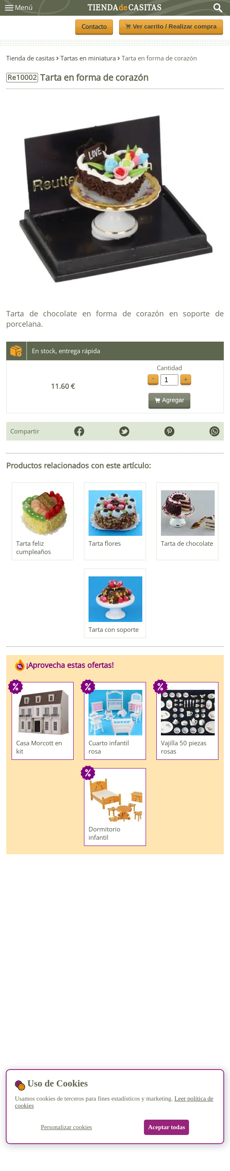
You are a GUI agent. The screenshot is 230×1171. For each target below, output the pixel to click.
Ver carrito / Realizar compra (171, 26)
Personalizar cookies (66, 1127)
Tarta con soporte (114, 629)
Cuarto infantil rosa (109, 747)
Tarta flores (105, 543)
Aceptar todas (166, 1127)
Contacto (94, 26)
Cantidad (169, 368)
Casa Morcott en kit (39, 747)
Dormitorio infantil (104, 833)
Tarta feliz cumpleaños (33, 547)
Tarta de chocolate (187, 543)
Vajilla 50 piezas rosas (183, 747)
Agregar (169, 399)
